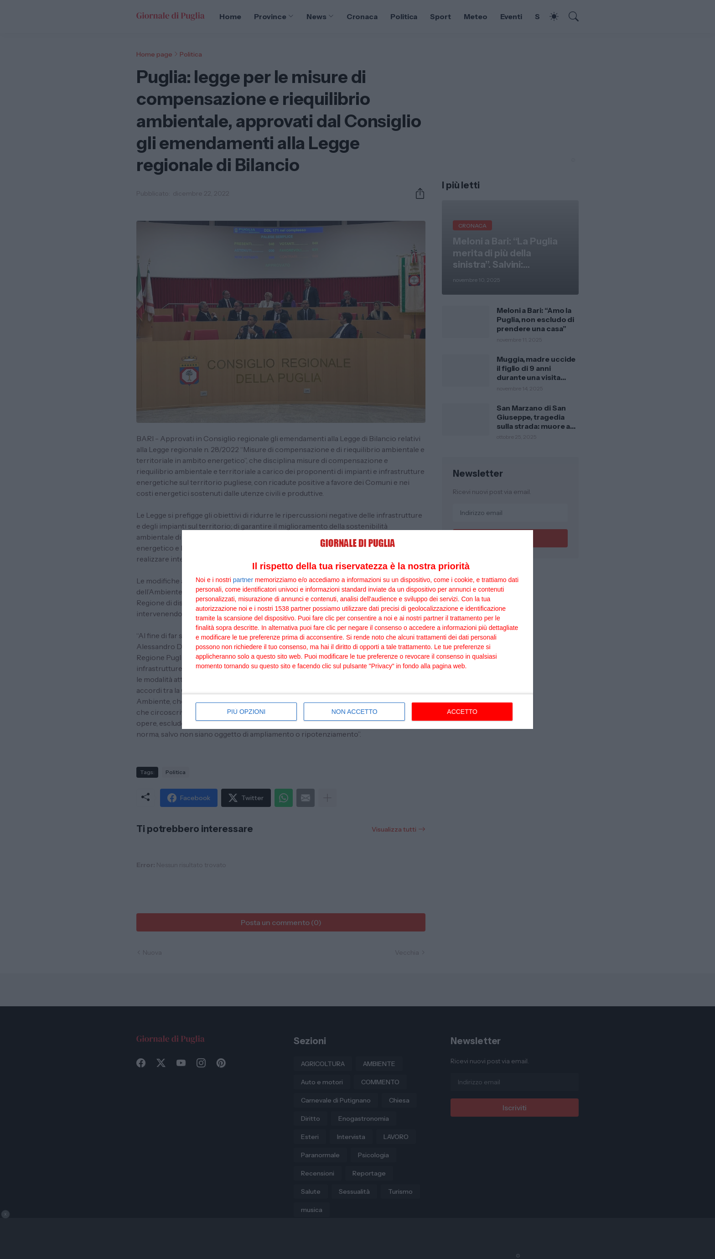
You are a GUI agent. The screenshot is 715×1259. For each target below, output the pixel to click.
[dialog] (357, 629)
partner (243, 580)
